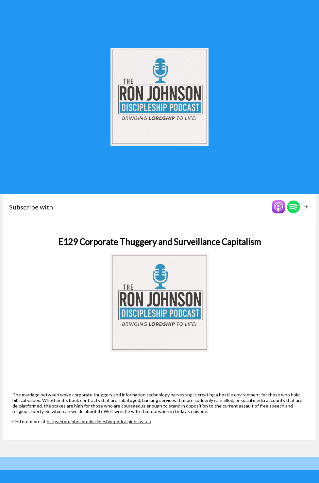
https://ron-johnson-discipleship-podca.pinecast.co (99, 421)
